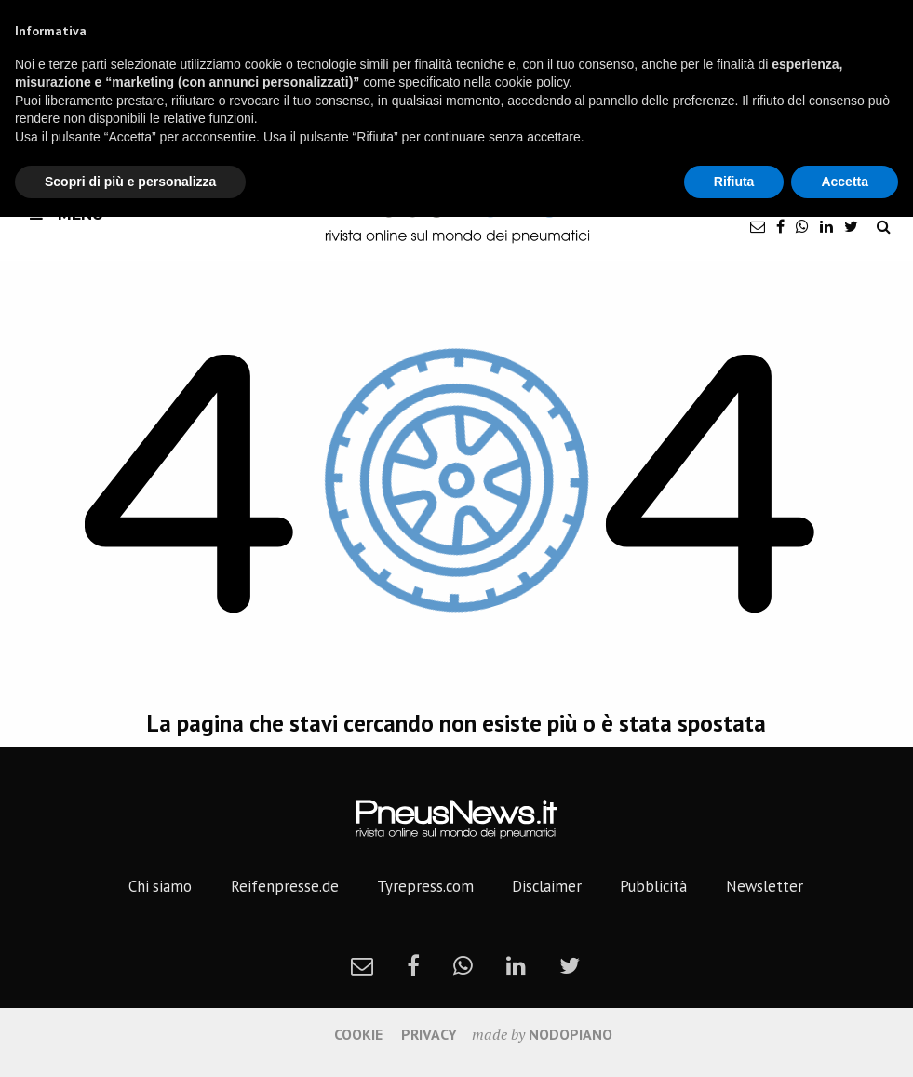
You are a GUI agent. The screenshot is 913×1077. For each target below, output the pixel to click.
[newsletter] (757, 226)
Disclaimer (547, 886)
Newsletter (764, 886)
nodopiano (570, 1034)
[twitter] (851, 226)
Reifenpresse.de (285, 886)
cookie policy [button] (532, 81)
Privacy (429, 1034)
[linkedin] (826, 226)
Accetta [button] (844, 181)
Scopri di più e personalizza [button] (130, 181)
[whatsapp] (802, 226)
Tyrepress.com (425, 886)
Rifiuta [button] (734, 181)
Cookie (358, 1034)
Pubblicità (653, 886)
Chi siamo (160, 886)
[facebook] (780, 226)
